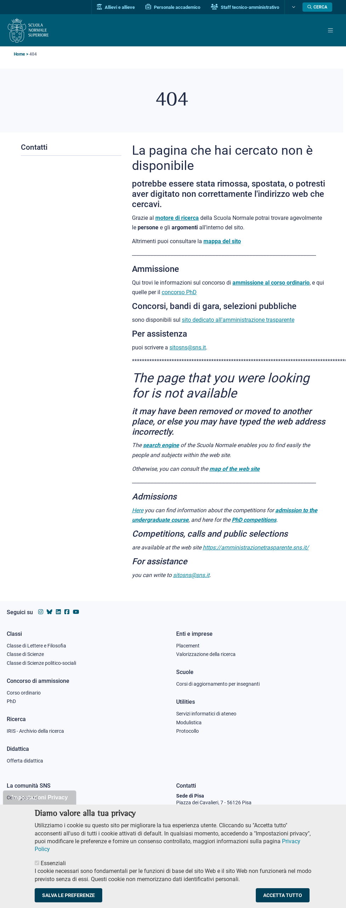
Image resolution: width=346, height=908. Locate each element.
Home (19, 53)
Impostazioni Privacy (39, 806)
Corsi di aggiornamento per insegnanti (218, 683)
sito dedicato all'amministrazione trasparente (238, 319)
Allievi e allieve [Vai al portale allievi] (116, 7)
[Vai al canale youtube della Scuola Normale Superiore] (74, 612)
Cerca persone (22, 797)
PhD (11, 701)
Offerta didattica (25, 760)
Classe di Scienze (25, 654)
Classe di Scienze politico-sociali (41, 663)
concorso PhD (179, 292)
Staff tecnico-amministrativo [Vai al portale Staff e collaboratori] (245, 7)
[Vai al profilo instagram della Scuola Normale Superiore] (40, 612)
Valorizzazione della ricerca (206, 654)
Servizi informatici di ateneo (206, 713)
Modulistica (189, 722)
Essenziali (53, 872)
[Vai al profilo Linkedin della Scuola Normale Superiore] (57, 612)
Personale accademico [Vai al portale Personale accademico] (172, 7)
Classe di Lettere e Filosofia (36, 645)
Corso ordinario (24, 692)
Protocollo (187, 730)
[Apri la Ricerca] (317, 7)
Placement (188, 645)
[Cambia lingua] (292, 7)
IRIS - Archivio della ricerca (35, 730)
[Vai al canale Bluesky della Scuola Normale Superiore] (49, 612)
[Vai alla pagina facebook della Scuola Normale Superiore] (65, 612)
